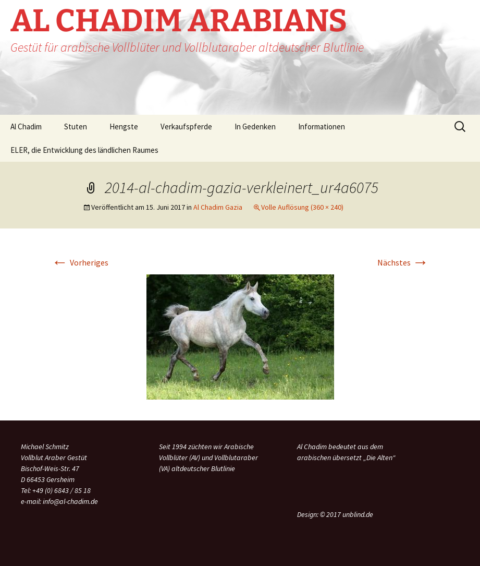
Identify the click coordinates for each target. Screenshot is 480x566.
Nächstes (403, 262)
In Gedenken (255, 126)
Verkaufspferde (186, 126)
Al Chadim (26, 126)
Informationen (321, 126)
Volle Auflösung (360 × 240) (302, 207)
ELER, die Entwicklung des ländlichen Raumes (84, 150)
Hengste (123, 126)
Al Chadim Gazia (217, 207)
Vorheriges (80, 262)
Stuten (75, 126)
